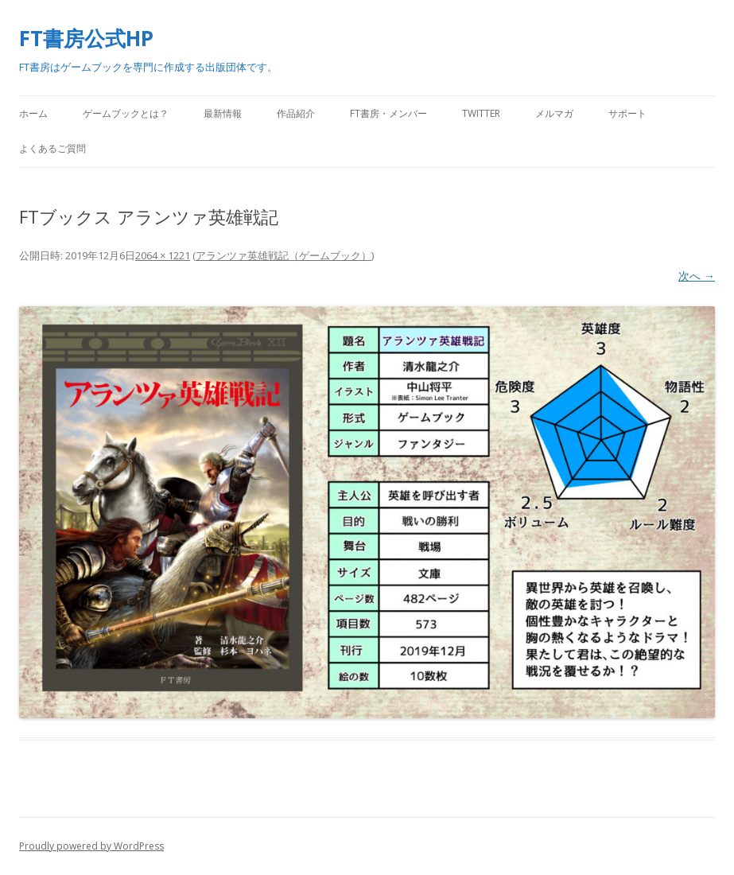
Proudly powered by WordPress (91, 846)
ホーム (33, 113)
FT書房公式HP (86, 38)
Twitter (481, 113)
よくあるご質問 (52, 148)
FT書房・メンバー (388, 113)
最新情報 (223, 113)
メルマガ (554, 113)
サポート (627, 113)
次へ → (696, 275)
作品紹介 (296, 113)
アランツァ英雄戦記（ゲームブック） (283, 255)
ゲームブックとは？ (126, 113)
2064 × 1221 (162, 255)
